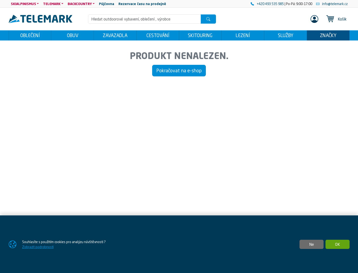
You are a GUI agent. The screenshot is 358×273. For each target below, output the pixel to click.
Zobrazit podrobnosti (38, 247)
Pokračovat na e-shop (179, 70)
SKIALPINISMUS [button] (23, 4)
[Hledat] (208, 19)
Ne (311, 244)
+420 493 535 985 (268, 4)
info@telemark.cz (332, 4)
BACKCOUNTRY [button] (80, 4)
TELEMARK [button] (51, 4)
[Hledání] (144, 19)
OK (337, 244)
